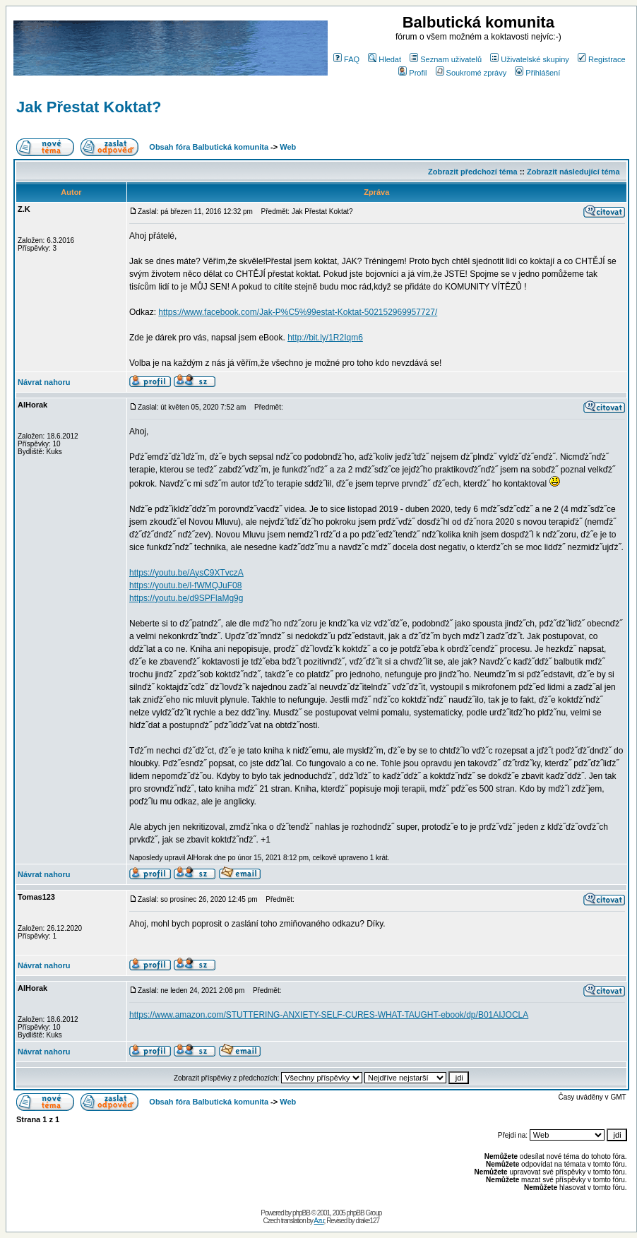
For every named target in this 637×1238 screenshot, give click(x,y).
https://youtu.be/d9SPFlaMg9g (186, 598)
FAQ (346, 59)
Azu (318, 1221)
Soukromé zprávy (471, 73)
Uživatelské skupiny (529, 59)
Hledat (384, 59)
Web (288, 147)
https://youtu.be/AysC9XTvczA (186, 573)
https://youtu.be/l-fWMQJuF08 (185, 585)
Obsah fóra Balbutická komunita (208, 147)
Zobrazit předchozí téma (473, 171)
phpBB (301, 1213)
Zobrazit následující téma (573, 171)
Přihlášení (537, 73)
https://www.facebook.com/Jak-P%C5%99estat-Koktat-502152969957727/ (297, 312)
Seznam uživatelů (446, 59)
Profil (412, 73)
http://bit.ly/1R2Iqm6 (325, 338)
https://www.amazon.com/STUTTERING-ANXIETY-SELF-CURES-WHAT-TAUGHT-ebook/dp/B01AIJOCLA (328, 1015)
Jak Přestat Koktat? (88, 107)
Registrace (602, 59)
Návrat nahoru (44, 382)
